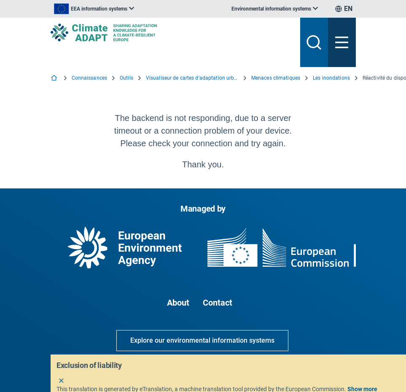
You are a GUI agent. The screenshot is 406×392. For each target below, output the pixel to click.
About (178, 303)
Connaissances (90, 78)
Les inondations (331, 78)
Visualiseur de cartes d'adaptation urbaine (192, 78)
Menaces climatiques (275, 78)
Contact (217, 303)
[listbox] (94, 9)
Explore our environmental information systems (202, 340)
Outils (126, 78)
